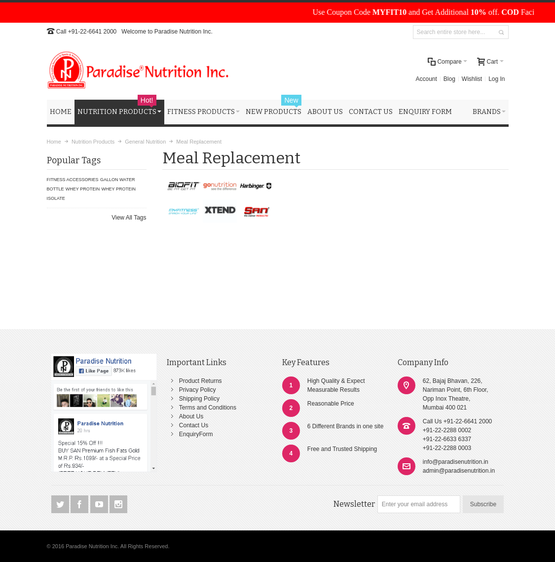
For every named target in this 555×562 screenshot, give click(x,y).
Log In (496, 78)
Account (426, 78)
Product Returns (200, 380)
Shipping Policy (199, 398)
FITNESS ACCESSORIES (73, 179)
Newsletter (354, 504)
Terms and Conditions (207, 407)
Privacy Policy (197, 389)
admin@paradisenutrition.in (459, 470)
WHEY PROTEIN (83, 189)
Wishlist (472, 78)
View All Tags (128, 217)
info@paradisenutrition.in (455, 461)
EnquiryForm (196, 434)
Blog (449, 78)
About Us (191, 416)
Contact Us (193, 425)
